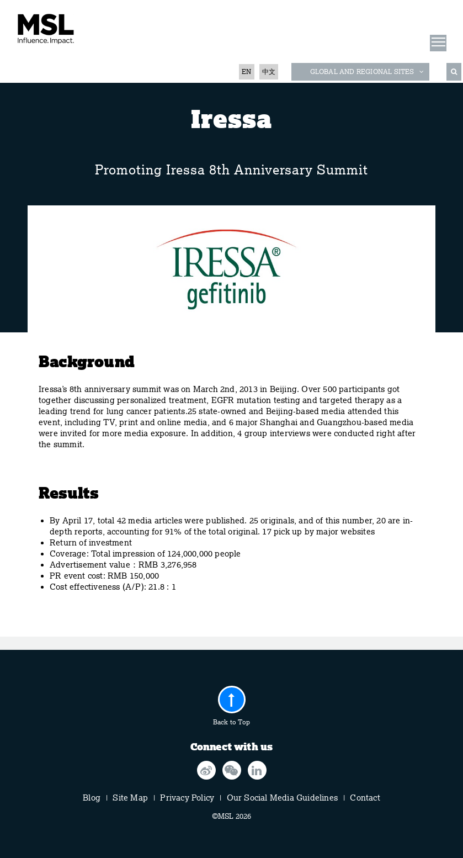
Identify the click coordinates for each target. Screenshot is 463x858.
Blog (91, 798)
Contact (365, 798)
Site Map (130, 798)
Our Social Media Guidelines (282, 798)
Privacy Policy (187, 798)
